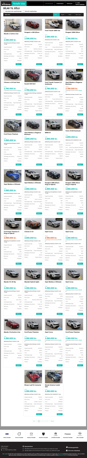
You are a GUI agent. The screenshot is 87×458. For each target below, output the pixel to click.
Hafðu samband (80, 4)
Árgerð (62, 15)
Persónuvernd (4, 448)
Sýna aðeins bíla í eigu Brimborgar (13, 11)
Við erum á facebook (73, 451)
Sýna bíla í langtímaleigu (31, 11)
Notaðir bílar (11, 454)
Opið (78, 3)
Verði (55, 15)
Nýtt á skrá (78, 15)
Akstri (70, 15)
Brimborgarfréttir (73, 448)
